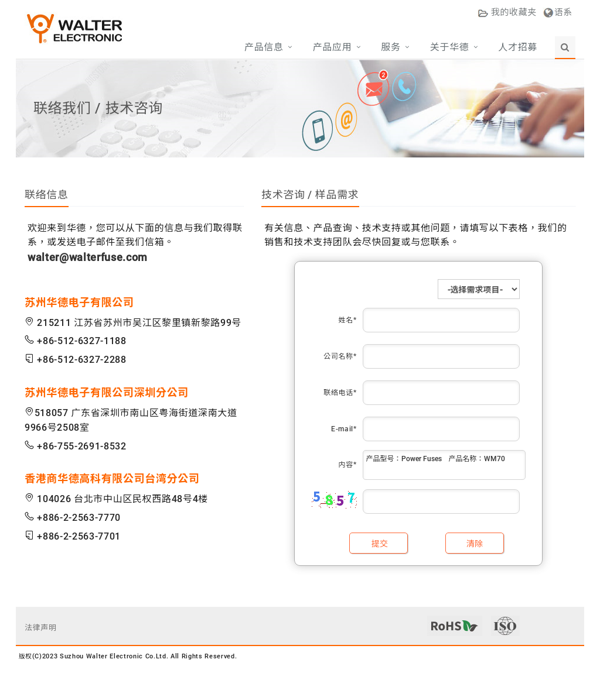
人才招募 (517, 47)
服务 (390, 47)
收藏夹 (507, 12)
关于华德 (449, 47)
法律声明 (41, 627)
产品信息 (264, 47)
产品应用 (332, 47)
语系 (563, 12)
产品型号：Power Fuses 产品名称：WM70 (444, 464)
